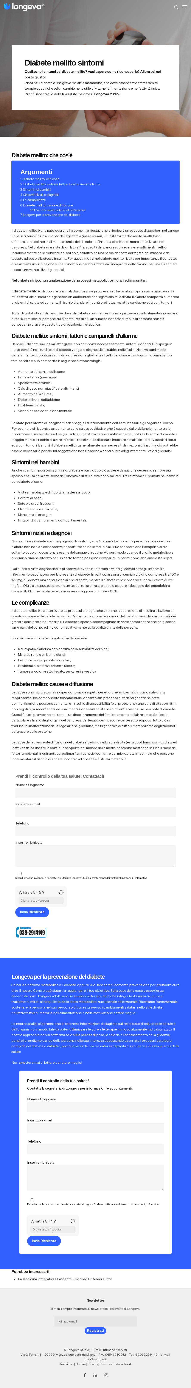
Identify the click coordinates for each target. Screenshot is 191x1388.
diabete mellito (25, 291)
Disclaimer (66, 1364)
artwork (126, 1364)
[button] (184, 7)
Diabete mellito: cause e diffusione (48, 205)
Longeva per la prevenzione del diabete (51, 215)
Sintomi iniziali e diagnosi (41, 195)
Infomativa (141, 877)
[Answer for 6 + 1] (53, 1229)
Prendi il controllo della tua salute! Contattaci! (61, 210)
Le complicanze (34, 200)
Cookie (81, 1364)
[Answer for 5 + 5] (41, 900)
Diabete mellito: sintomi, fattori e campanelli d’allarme (61, 184)
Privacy (93, 1364)
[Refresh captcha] (61, 894)
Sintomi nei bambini (37, 190)
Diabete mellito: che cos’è (40, 179)
